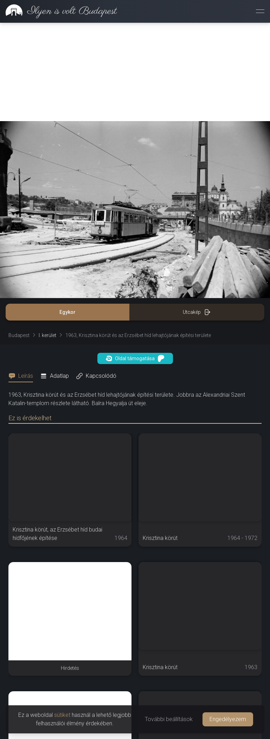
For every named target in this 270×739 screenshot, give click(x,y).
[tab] (22, 277)
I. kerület (47, 237)
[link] (58, 11)
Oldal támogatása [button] (135, 260)
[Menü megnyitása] (260, 11)
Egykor (67, 214)
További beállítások (169, 719)
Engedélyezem (228, 719)
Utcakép (197, 213)
